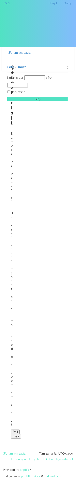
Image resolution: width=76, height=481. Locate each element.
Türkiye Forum (53, 476)
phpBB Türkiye (30, 476)
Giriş (10, 67)
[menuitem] (7, 3)
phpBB (24, 469)
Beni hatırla (18, 92)
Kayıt (22, 67)
